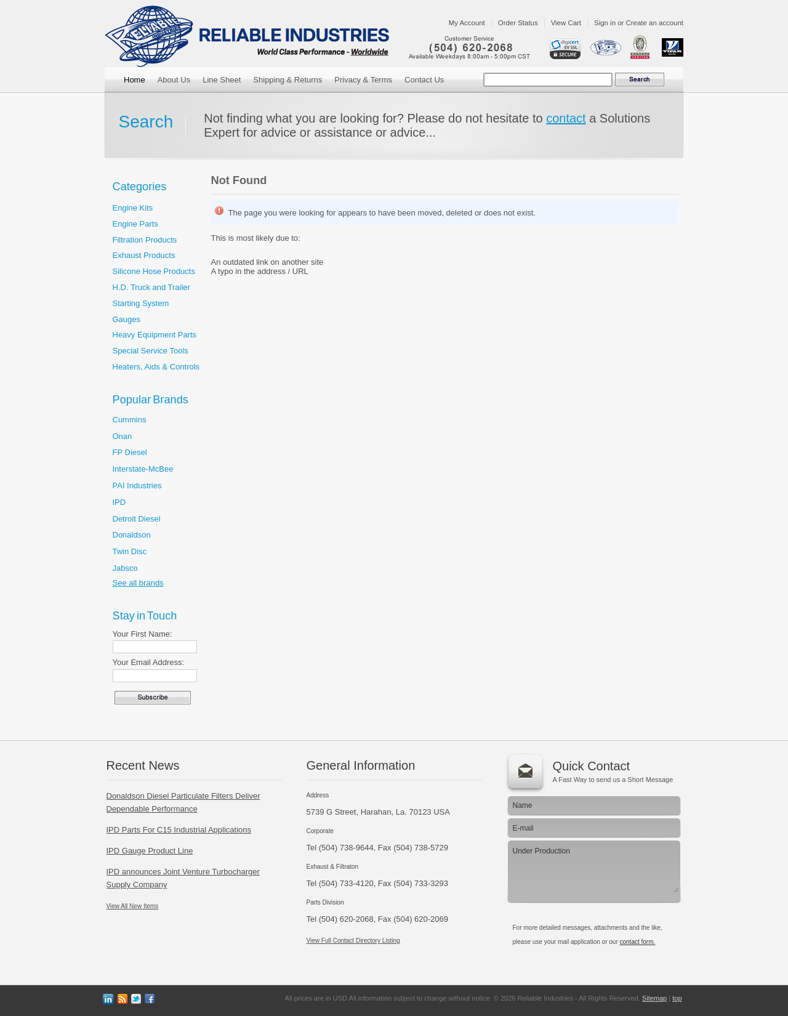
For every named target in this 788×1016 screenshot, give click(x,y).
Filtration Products (145, 239)
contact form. (637, 941)
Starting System (141, 303)
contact (565, 118)
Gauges (127, 319)
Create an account (654, 22)
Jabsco (125, 568)
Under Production (593, 868)
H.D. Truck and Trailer (151, 287)
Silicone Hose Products (154, 271)
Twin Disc (130, 551)
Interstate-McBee (143, 469)
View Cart (566, 22)
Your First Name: (142, 634)
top (676, 998)
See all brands (138, 582)
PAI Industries (137, 485)
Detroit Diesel (137, 518)
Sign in (605, 22)
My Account (467, 22)
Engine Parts (135, 223)
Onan (122, 436)
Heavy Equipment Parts (155, 334)
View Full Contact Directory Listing (353, 940)
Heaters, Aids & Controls (156, 366)
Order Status (518, 22)
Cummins (130, 419)
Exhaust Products (144, 255)
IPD (119, 502)
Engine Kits (133, 207)
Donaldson (132, 534)
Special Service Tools (150, 350)
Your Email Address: (149, 662)
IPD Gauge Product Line (150, 850)
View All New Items (133, 906)
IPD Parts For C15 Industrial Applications (179, 829)
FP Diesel (130, 452)
